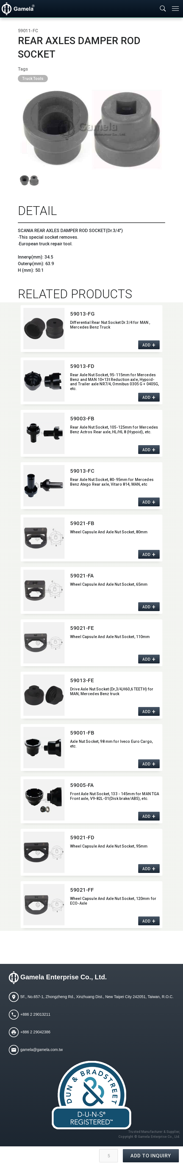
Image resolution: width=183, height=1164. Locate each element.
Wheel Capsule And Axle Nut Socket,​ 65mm (109, 584)
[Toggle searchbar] (163, 9)
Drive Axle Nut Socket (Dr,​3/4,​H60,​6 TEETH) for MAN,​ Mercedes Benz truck (111, 691)
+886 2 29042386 (35, 1032)
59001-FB (82, 733)
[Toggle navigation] (176, 8)
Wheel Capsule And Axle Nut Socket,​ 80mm (109, 532)
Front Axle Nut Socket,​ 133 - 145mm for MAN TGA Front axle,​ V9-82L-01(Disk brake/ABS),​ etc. (114, 796)
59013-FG (82, 314)
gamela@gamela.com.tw (41, 1049)
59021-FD (82, 837)
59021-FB (82, 523)
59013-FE (82, 680)
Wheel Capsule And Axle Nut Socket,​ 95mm (109, 846)
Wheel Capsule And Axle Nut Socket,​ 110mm (110, 637)
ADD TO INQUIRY (151, 1155)
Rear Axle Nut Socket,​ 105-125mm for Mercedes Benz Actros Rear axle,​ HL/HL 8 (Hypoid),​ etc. (114, 429)
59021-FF (82, 890)
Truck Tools (32, 78)
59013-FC (82, 471)
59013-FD (82, 366)
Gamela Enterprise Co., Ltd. (63, 977)
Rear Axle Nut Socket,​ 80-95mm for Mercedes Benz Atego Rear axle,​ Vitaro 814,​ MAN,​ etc (112, 481)
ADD (146, 345)
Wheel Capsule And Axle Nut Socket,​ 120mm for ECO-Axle (113, 900)
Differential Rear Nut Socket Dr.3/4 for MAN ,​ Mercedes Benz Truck (110, 324)
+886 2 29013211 (35, 1014)
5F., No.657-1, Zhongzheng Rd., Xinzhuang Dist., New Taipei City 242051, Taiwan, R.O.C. (96, 996)
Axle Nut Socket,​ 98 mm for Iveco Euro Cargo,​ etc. (111, 743)
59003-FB (82, 418)
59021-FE (82, 628)
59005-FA (82, 785)
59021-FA (82, 575)
